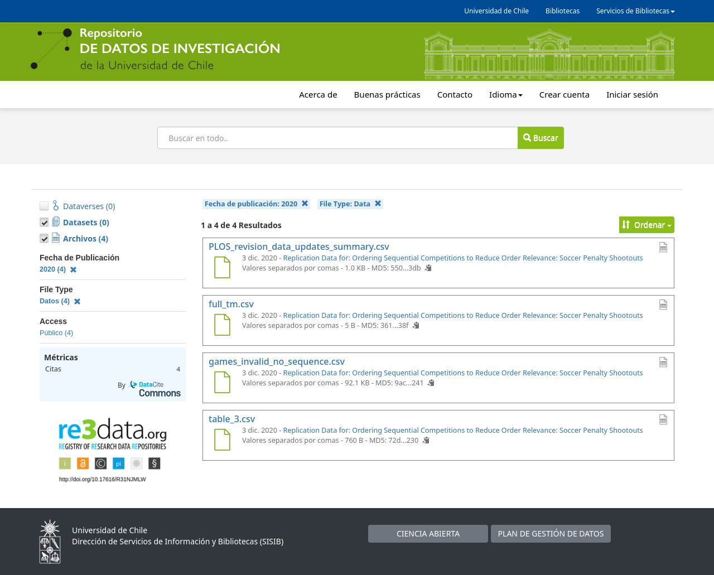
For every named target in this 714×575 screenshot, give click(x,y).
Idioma (506, 94)
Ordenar (647, 224)
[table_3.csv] (222, 441)
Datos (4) (60, 301)
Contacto (454, 94)
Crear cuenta (564, 94)
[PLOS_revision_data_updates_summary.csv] (222, 268)
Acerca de (318, 94)
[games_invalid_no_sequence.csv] (222, 383)
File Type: (351, 204)
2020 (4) (58, 269)
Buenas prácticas (387, 94)
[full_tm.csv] (222, 326)
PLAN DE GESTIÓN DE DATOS (551, 533)
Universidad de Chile (496, 11)
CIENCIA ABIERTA (428, 533)
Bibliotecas (563, 11)
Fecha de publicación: (256, 204)
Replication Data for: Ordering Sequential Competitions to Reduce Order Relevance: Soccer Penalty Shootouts (463, 258)
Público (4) (56, 333)
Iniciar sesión (632, 94)
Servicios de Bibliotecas (635, 11)
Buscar (540, 137)
